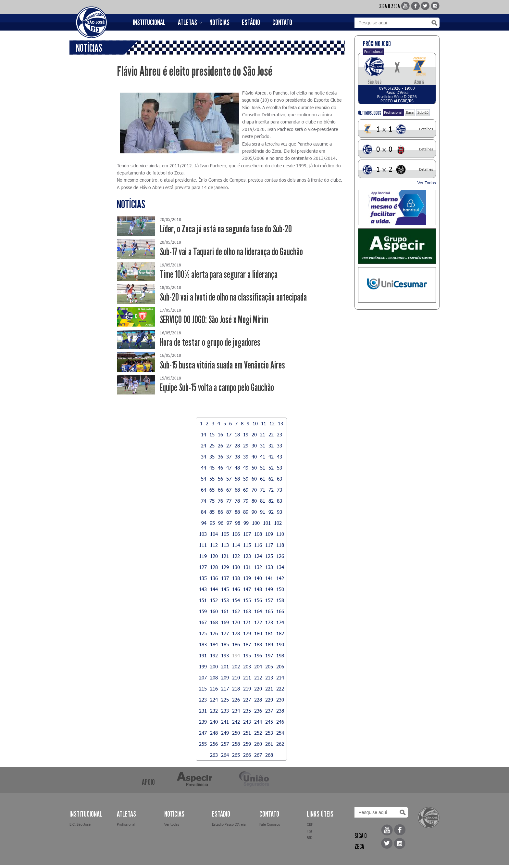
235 (247, 711)
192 (214, 655)
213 (269, 677)
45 (212, 468)
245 (269, 722)
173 (269, 622)
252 (258, 733)
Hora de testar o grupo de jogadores (210, 342)
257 (225, 744)
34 (203, 456)
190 (280, 644)
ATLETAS (187, 22)
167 (203, 622)
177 (225, 633)
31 (262, 445)
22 (271, 434)
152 (214, 600)
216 (214, 688)
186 (236, 644)
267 (258, 755)
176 (214, 633)
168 (214, 622)
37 (228, 456)
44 (203, 468)
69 (245, 490)
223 (203, 700)
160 (214, 611)
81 (262, 501)
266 (247, 755)
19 (245, 434)
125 (269, 556)
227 (247, 700)
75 (212, 501)
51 (262, 468)
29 (245, 445)
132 (258, 567)
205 (269, 666)
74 (203, 501)
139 (247, 578)
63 (279, 479)
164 (258, 611)
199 (203, 666)
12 (272, 423)
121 (225, 556)
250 (236, 733)
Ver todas (171, 824)
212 (258, 677)
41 (262, 456)
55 (212, 479)
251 (247, 733)
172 (258, 622)
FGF (310, 831)
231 (203, 711)
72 (271, 490)
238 (280, 711)
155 (247, 600)
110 (280, 534)
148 (258, 589)
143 (203, 589)
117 (269, 545)
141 (269, 578)
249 (225, 733)
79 (245, 501)
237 (269, 711)
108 (258, 534)
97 (229, 523)
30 (254, 445)
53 (279, 468)
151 (203, 600)
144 (214, 589)
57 (228, 479)
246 (280, 722)
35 (212, 456)
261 (269, 744)
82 (271, 501)
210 (236, 677)
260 (258, 744)
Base (410, 112)
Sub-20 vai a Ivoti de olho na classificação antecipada (233, 297)
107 (247, 534)
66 (220, 490)
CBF (310, 824)
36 (220, 456)
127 (203, 567)
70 (254, 490)
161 (225, 611)
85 (212, 512)
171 (247, 622)
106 (236, 534)
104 (214, 534)
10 (255, 423)
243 (247, 722)
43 (279, 456)
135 (203, 578)
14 (203, 434)
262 (280, 744)
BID (309, 837)
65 (212, 490)
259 (247, 744)
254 (280, 733)
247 (203, 733)
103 (203, 534)
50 (254, 468)
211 (247, 677)
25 (212, 445)
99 (246, 523)
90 (254, 512)
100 (256, 523)
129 (225, 567)
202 (236, 666)
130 (236, 567)
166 (280, 611)
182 (280, 633)
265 (236, 755)
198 (280, 655)
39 (245, 456)
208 (214, 677)
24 (203, 445)
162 (236, 611)
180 (258, 633)
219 (247, 688)
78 (237, 501)
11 (263, 423)
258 (236, 744)
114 (236, 545)
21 (262, 434)
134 (280, 567)
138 (236, 578)
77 (228, 501)
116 (258, 545)
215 (203, 688)
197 (269, 655)
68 (237, 490)
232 (214, 711)
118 (280, 545)
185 (225, 644)
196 (258, 655)
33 (279, 445)
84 (203, 512)
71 (262, 490)
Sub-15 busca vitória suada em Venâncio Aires (222, 365)
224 (214, 700)
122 (236, 556)
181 (269, 633)
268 (269, 755)
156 (258, 600)
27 (228, 445)
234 (236, 711)
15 (212, 434)
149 (269, 589)
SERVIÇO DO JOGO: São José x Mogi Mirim (214, 320)
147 (247, 589)
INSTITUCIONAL (149, 22)
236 (258, 711)
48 (237, 468)
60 (254, 479)
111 (203, 545)
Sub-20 (422, 112)
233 (225, 711)
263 (214, 755)
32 (271, 445)
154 (236, 600)
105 (225, 534)
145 (225, 589)
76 (220, 501)
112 (214, 545)
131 (247, 567)
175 (203, 633)
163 (247, 611)
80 (254, 501)
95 (212, 523)
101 (267, 523)
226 (236, 700)
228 (258, 700)
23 (279, 434)
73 (279, 490)
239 (203, 722)
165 (269, 611)
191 (203, 655)
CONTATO (282, 22)
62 (271, 479)
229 (269, 700)
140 (258, 578)
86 (220, 512)
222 (280, 688)
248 (214, 733)
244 (258, 722)
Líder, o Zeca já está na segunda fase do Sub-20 (226, 229)
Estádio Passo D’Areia (229, 824)
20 (254, 434)
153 (225, 600)
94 (203, 523)
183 (203, 644)
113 (225, 545)
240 (214, 722)
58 (237, 479)
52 (271, 468)
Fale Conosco (269, 824)
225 (225, 700)
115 (247, 545)
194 (236, 655)
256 (214, 744)
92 (271, 512)
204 (258, 666)
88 (237, 512)
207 (203, 677)
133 (269, 567)
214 (280, 677)
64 (203, 490)
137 (225, 578)
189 (269, 644)
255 (203, 744)
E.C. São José (80, 824)
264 (225, 755)
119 (203, 556)
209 (225, 677)
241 (225, 722)
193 (225, 655)
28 (237, 445)
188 (258, 644)
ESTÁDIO (251, 22)
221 (269, 688)
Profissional (373, 51)
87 (228, 512)
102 (278, 523)
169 (225, 622)
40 (254, 456)
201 (225, 666)
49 (245, 468)
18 (237, 434)
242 (236, 722)
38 (237, 456)
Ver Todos (426, 182)
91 (262, 512)
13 (280, 423)
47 (228, 468)
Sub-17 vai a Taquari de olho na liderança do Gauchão (231, 252)
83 (279, 501)
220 (258, 688)
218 (236, 688)
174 (280, 622)
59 (245, 479)
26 (220, 445)
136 (214, 578)
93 (279, 512)
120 (214, 556)
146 (236, 589)
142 (280, 578)
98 (237, 523)
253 (269, 733)
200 (214, 666)
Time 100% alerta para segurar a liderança (219, 274)
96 (220, 523)
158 (280, 600)
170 (236, 622)
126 (280, 556)
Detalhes (426, 129)
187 (247, 644)
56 (220, 479)
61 (262, 479)
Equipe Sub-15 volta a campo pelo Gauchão (217, 387)
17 (228, 434)
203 (247, 666)
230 (280, 700)
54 (203, 479)
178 (236, 633)
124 (258, 556)
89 (245, 512)
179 (247, 633)
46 (220, 468)
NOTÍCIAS (219, 22)
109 (269, 534)
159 (203, 611)
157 (269, 600)
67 (228, 490)
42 (271, 456)
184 (214, 644)
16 (220, 434)
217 (225, 688)
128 (214, 567)
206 (280, 666)
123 (247, 556)
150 (280, 589)
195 (247, 655)
